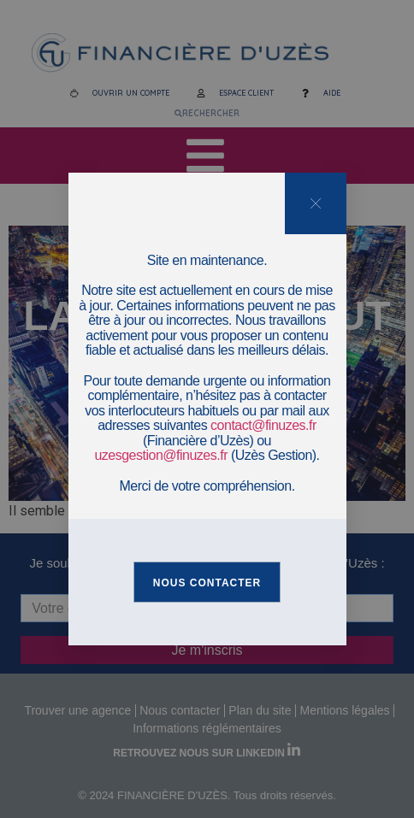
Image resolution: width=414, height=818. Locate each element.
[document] (207, 409)
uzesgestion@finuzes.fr (161, 455)
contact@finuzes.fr (263, 425)
